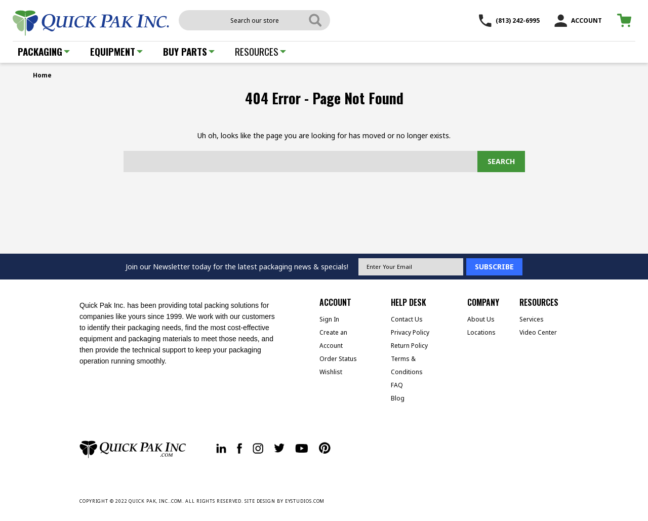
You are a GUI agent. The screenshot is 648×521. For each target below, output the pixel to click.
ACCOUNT (578, 20)
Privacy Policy (410, 332)
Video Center (538, 332)
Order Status (338, 358)
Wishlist (330, 372)
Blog (397, 398)
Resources (260, 51)
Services (531, 319)
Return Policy (409, 345)
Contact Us (407, 319)
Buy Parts (189, 51)
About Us (481, 319)
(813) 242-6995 (509, 20)
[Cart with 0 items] (626, 20)
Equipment (116, 51)
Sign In (329, 319)
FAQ (397, 385)
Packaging (44, 51)
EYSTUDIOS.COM (305, 501)
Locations (481, 332)
